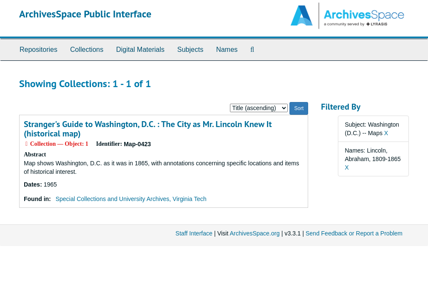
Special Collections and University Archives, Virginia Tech (131, 199)
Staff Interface (194, 233)
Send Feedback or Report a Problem (354, 233)
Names (227, 49)
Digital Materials (140, 49)
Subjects (190, 49)
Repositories (38, 49)
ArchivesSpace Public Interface (85, 13)
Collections (86, 49)
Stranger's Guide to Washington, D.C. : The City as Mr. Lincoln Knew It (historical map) (148, 129)
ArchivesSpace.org (255, 233)
